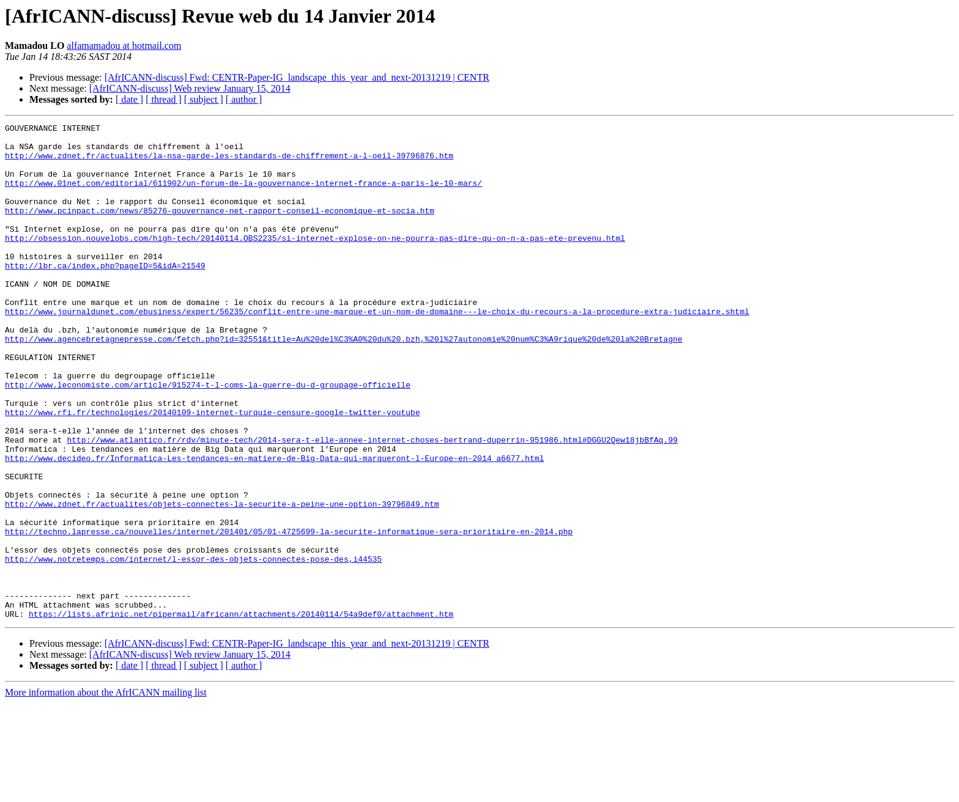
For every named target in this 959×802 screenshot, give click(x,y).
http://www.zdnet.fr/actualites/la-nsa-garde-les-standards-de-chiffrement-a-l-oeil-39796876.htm (229, 162)
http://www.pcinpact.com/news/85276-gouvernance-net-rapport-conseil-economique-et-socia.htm (219, 228)
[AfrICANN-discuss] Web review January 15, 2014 (190, 88)
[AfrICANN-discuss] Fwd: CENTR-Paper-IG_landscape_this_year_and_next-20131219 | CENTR (297, 77)
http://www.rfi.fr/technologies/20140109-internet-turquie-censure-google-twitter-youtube (212, 470)
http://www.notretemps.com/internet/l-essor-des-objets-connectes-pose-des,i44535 (193, 646)
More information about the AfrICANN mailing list (106, 791)
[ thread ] (164, 99)
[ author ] (244, 99)
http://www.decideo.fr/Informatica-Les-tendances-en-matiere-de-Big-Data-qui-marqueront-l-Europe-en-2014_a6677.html (274, 525)
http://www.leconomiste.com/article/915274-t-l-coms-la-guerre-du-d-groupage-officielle (207, 437)
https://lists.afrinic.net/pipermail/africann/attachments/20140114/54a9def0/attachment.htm (241, 712)
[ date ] (129, 99)
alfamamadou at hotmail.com (124, 45)
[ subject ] (203, 99)
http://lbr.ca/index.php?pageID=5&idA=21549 (105, 294)
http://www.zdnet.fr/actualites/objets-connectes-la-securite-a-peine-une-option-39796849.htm (222, 580)
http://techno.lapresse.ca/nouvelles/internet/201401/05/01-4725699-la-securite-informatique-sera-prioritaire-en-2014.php (288, 613)
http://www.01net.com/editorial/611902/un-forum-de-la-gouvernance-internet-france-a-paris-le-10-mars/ (243, 195)
